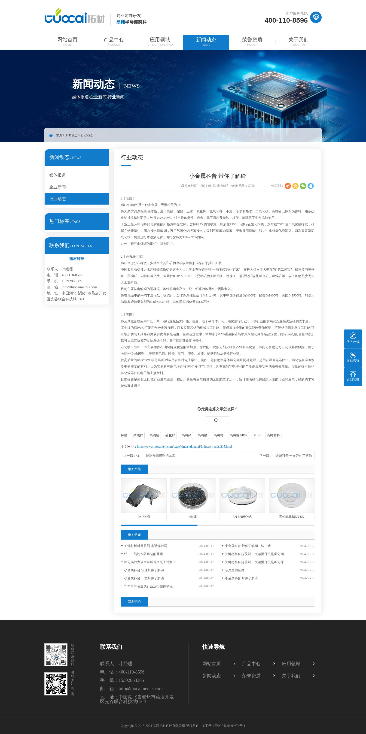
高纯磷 (202, 435)
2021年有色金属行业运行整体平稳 (148, 586)
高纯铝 (154, 435)
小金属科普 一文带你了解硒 (292, 455)
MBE (256, 435)
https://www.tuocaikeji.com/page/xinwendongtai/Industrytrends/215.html (184, 446)
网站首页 (67, 42)
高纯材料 (273, 435)
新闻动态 (206, 42)
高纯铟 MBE (238, 435)
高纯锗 (218, 435)
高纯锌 (138, 435)
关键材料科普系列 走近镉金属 (145, 546)
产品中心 (114, 42)
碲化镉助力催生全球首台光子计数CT (150, 562)
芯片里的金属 (234, 570)
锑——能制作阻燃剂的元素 (155, 455)
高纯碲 (186, 435)
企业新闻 (57, 187)
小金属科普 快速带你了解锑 (144, 570)
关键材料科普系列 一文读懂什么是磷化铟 (254, 554)
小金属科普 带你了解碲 (241, 578)
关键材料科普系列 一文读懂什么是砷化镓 (254, 562)
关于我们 (298, 42)
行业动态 (87, 135)
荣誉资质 (252, 42)
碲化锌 (170, 435)
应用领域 (160, 42)
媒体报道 (57, 175)
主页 (59, 135)
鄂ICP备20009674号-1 (230, 726)
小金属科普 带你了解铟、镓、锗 (248, 546)
